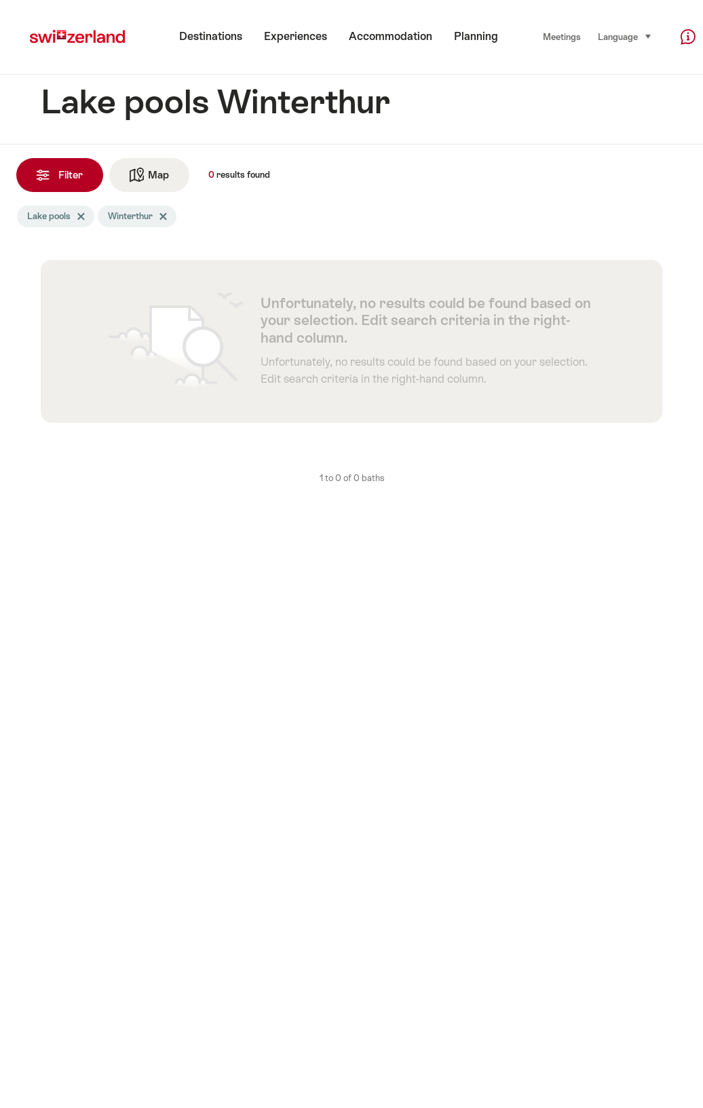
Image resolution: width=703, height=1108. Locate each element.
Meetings (562, 37)
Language (625, 36)
